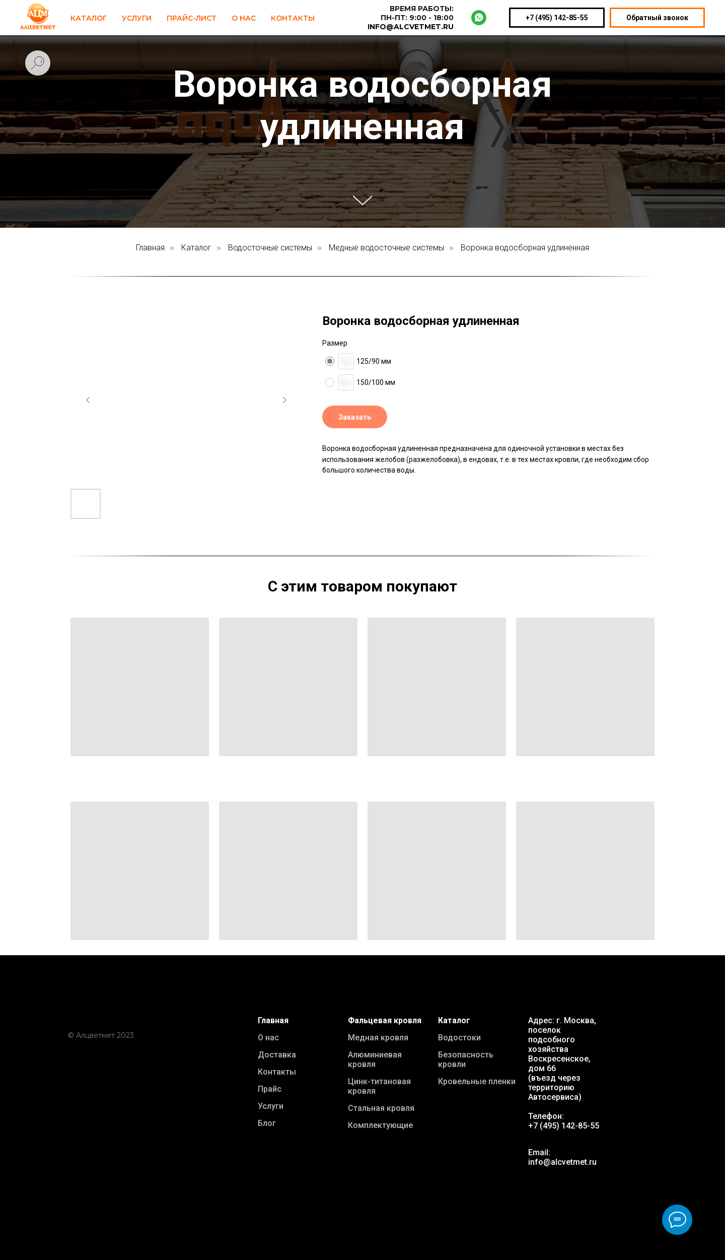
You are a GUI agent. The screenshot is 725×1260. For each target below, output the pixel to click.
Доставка (277, 1054)
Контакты (293, 18)
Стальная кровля (381, 1108)
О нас (268, 1037)
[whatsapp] (478, 17)
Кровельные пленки (477, 1081)
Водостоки (459, 1037)
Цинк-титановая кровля (379, 1086)
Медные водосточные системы (386, 247)
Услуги (137, 18)
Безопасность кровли (465, 1059)
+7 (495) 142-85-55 (557, 18)
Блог (267, 1123)
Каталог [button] (88, 18)
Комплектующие (380, 1125)
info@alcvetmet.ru (562, 1162)
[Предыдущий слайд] (88, 400)
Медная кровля (378, 1037)
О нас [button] (244, 18)
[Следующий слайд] (284, 400)
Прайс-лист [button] (191, 18)
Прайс (269, 1089)
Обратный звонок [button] (657, 18)
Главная (150, 247)
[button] (354, 417)
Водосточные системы (270, 247)
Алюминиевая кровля (375, 1059)
